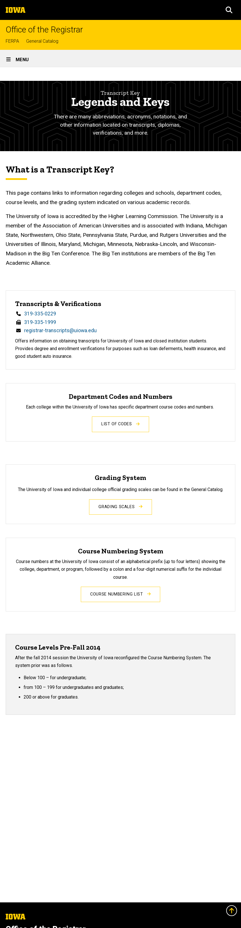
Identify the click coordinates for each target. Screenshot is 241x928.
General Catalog (42, 41)
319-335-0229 (40, 314)
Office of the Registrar (44, 30)
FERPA (12, 41)
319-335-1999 (40, 322)
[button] (229, 10)
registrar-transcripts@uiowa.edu (60, 330)
